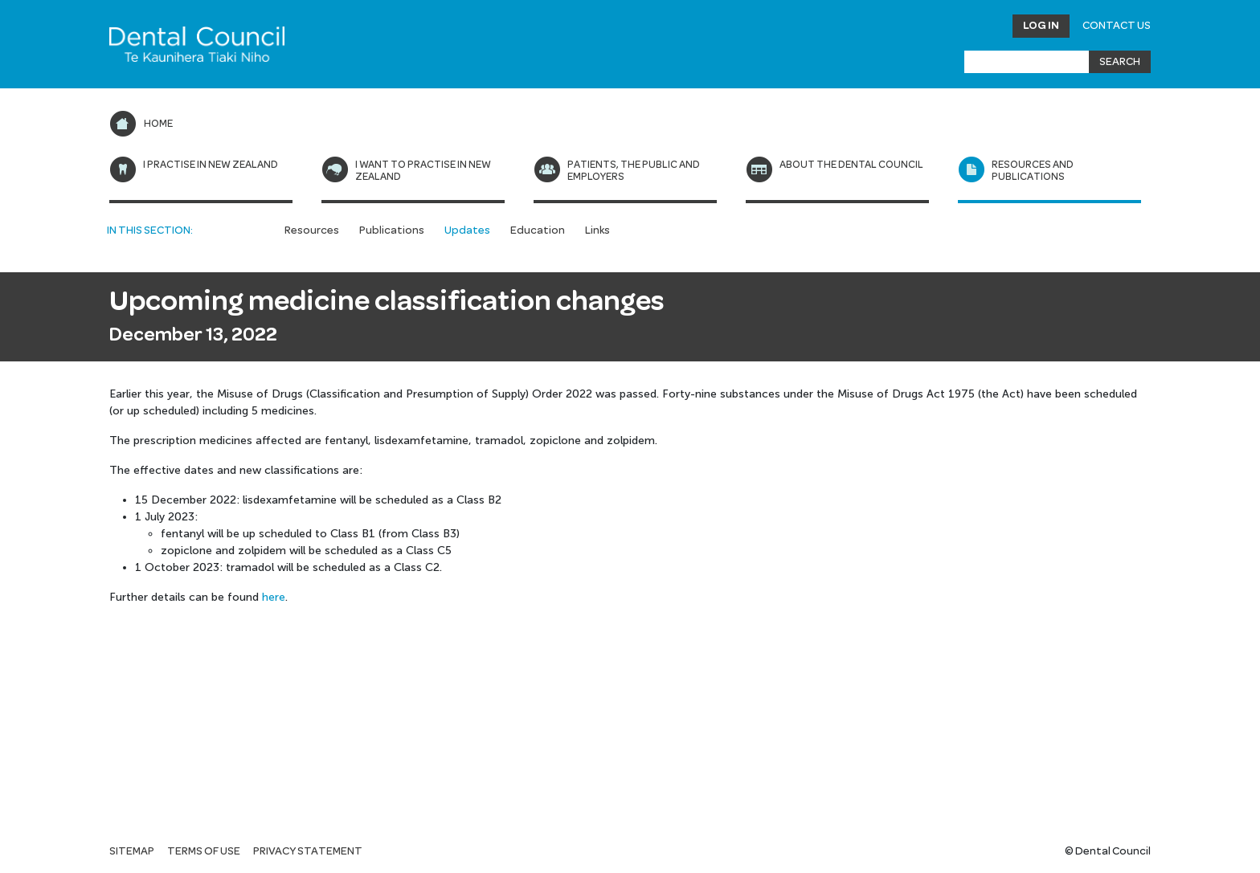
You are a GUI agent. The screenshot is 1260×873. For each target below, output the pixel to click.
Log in (1041, 25)
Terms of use (203, 851)
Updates (467, 230)
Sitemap (131, 851)
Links (597, 230)
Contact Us (1116, 25)
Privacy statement (307, 851)
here (273, 597)
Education (537, 230)
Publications (391, 230)
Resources (311, 230)
